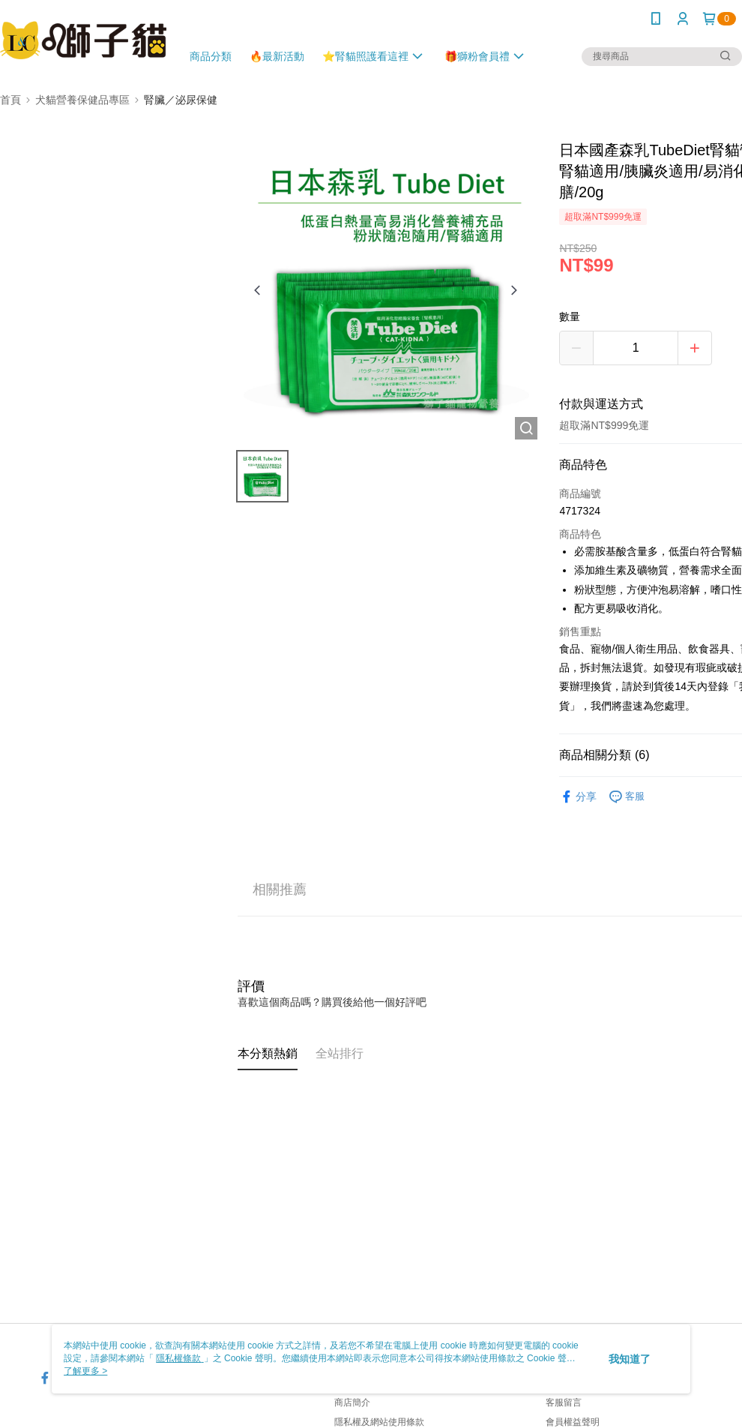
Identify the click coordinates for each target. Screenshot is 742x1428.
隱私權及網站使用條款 (379, 1422)
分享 (578, 797)
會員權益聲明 (573, 1422)
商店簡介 (352, 1402)
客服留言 (564, 1402)
